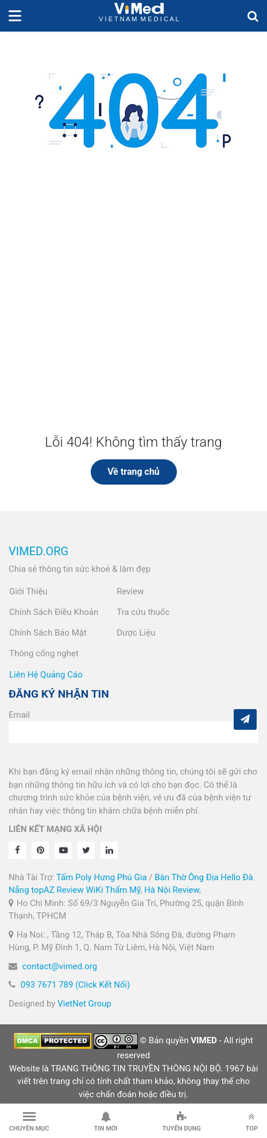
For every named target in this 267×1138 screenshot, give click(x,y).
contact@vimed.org (59, 966)
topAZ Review (57, 890)
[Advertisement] (133, 312)
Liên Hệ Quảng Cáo (46, 674)
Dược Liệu (136, 633)
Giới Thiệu (28, 591)
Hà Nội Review (171, 890)
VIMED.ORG (38, 551)
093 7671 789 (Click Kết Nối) (75, 985)
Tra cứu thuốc (143, 612)
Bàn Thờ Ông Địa (186, 877)
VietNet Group (84, 1003)
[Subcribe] (245, 719)
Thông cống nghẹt (44, 653)
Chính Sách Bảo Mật (48, 633)
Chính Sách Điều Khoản (53, 612)
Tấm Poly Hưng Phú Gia (101, 877)
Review (130, 591)
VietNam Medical (139, 16)
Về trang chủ (133, 471)
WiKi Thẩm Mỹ (113, 890)
